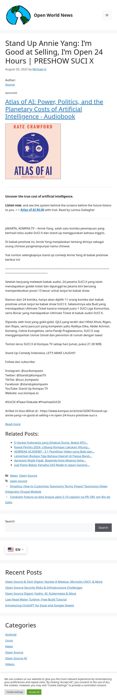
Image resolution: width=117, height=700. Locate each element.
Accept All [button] (34, 692)
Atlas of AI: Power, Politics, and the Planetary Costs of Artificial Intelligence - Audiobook (54, 109)
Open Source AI (16, 658)
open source (18, 481)
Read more (12, 424)
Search (10, 521)
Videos (9, 664)
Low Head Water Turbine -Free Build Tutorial (36, 599)
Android (10, 634)
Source (10, 85)
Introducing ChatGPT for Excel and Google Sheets (39, 605)
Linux (9, 640)
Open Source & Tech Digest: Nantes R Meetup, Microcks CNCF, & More (54, 582)
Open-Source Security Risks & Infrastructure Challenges (43, 588)
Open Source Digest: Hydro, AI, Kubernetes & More (40, 593)
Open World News (53, 15)
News (14, 476)
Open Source (28, 476)
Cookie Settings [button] (14, 692)
